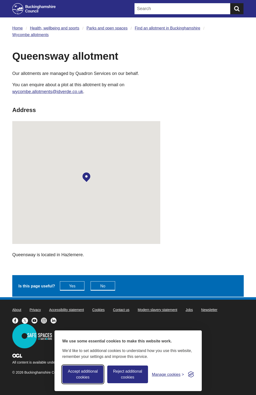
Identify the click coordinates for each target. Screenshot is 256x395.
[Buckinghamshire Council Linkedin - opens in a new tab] (55, 320)
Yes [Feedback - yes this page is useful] (72, 286)
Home (17, 28)
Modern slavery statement (157, 310)
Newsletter (209, 310)
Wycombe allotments (30, 35)
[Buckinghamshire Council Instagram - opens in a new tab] (46, 320)
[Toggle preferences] (168, 374)
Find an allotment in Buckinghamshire (167, 28)
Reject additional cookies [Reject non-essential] (127, 374)
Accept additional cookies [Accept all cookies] (83, 374)
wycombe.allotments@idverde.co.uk (47, 91)
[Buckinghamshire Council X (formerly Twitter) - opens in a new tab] (26, 320)
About (16, 310)
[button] (86, 177)
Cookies (98, 310)
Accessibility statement (66, 310)
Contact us (121, 310)
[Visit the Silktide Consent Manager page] (191, 374)
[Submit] (236, 8)
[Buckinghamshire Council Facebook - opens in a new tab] (17, 320)
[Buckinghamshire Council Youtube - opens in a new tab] (36, 320)
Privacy (35, 310)
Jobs (189, 310)
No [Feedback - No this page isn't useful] (102, 286)
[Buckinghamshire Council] (34, 8)
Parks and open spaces (106, 28)
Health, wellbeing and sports (54, 28)
